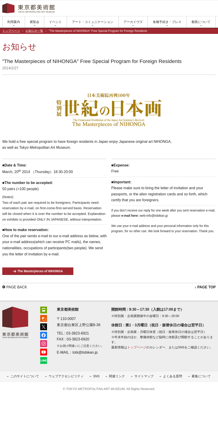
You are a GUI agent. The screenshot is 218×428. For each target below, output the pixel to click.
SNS (96, 376)
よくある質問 (172, 376)
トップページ (11, 31)
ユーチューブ (190, 9)
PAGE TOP (206, 287)
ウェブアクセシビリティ (66, 376)
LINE (197, 9)
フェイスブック (177, 9)
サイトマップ (144, 376)
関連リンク (117, 376)
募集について (201, 376)
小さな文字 (206, 9)
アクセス (156, 9)
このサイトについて (24, 376)
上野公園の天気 (163, 9)
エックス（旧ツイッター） (170, 9)
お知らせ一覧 (34, 31)
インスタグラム (184, 9)
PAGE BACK (16, 287)
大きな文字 (213, 9)
